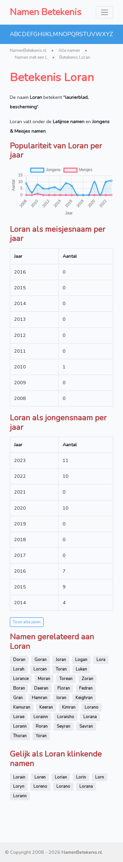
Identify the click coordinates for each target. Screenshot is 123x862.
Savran (86, 726)
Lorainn (40, 717)
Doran (19, 660)
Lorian (61, 777)
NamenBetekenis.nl (28, 51)
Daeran (41, 688)
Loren (40, 777)
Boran (19, 688)
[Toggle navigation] (104, 12)
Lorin (81, 777)
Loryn (18, 786)
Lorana (90, 717)
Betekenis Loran (74, 57)
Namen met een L (31, 57)
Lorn (99, 777)
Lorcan (40, 669)
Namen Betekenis (45, 12)
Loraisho (65, 717)
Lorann (20, 726)
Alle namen (69, 51)
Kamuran (21, 707)
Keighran (83, 698)
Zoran (87, 679)
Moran (44, 679)
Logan (81, 660)
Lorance (21, 679)
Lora (100, 660)
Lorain (19, 777)
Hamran (39, 698)
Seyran (63, 726)
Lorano (91, 707)
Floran (63, 688)
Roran (42, 726)
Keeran (46, 707)
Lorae (18, 717)
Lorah (18, 669)
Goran (40, 660)
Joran (61, 660)
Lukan (81, 669)
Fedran (85, 688)
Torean (65, 679)
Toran (61, 669)
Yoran (41, 736)
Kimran (68, 707)
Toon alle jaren (27, 622)
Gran (18, 698)
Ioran (61, 698)
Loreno (40, 786)
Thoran (20, 736)
